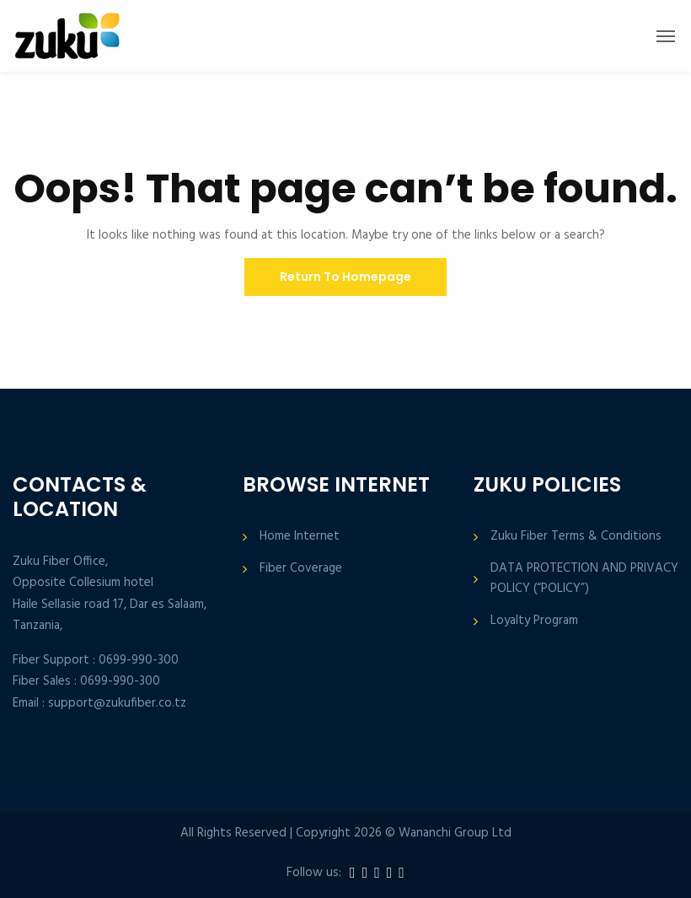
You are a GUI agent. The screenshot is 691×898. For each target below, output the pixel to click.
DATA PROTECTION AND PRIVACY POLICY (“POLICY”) (584, 578)
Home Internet (300, 536)
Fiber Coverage (301, 568)
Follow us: (314, 873)
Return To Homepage (345, 276)
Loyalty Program (534, 621)
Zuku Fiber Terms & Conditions (576, 536)
